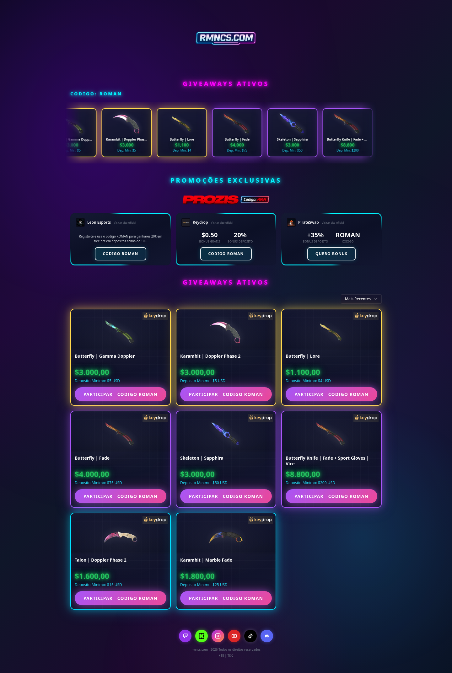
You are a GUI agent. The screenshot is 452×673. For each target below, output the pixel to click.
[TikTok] (250, 636)
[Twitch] (185, 636)
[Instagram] (218, 636)
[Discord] (267, 636)
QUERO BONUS (331, 253)
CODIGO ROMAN (120, 253)
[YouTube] (234, 636)
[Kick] (201, 636)
